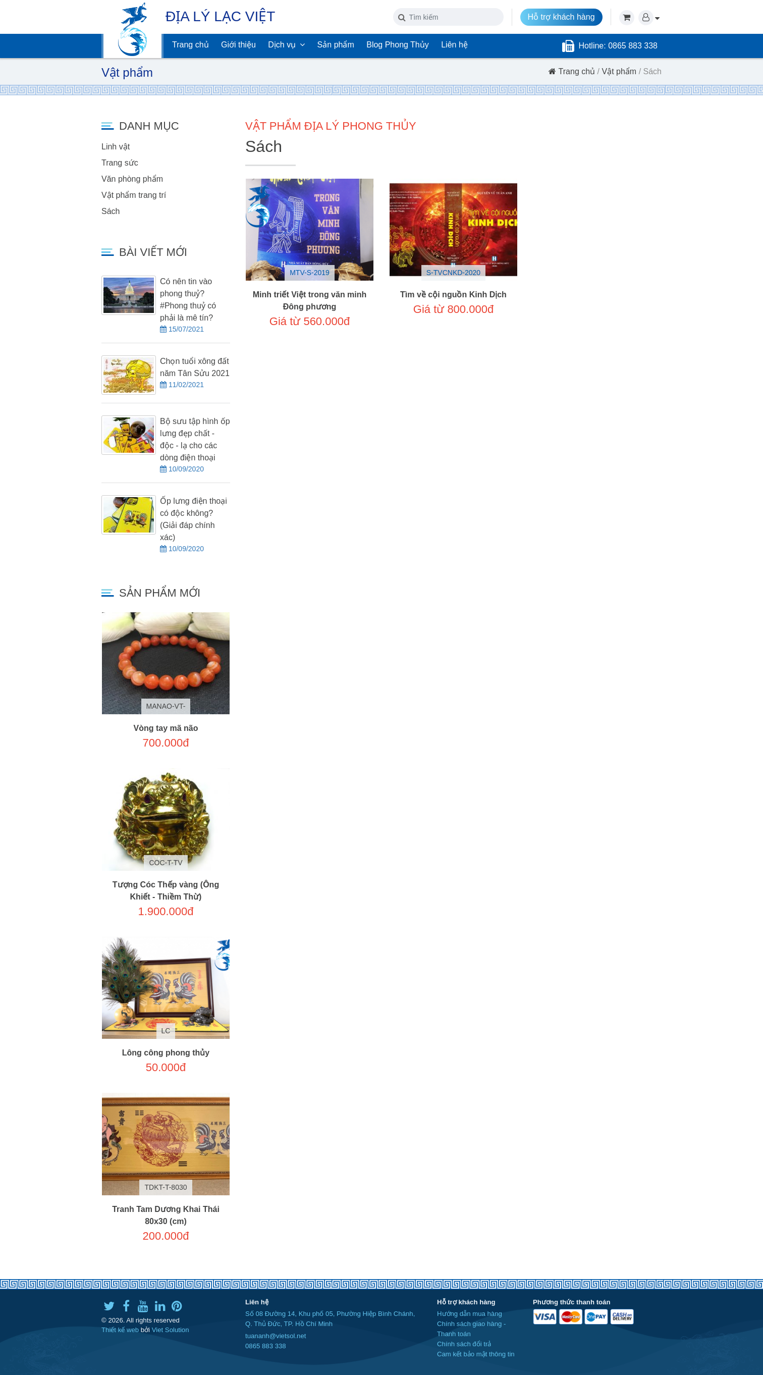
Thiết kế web (120, 1330)
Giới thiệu (238, 44)
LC (166, 1031)
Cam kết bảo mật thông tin (476, 1354)
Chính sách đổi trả (464, 1344)
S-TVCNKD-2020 (453, 273)
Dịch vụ (286, 44)
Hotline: (593, 45)
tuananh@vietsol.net (275, 1336)
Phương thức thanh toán (571, 1302)
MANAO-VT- (166, 706)
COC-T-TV (165, 863)
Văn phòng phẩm (132, 179)
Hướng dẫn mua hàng (469, 1313)
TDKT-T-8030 (165, 1187)
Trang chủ (190, 44)
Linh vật (115, 146)
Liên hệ (454, 44)
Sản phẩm (335, 44)
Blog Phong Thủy (397, 44)
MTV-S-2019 (310, 273)
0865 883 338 (265, 1346)
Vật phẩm (619, 71)
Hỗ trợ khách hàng (561, 17)
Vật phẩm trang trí (133, 195)
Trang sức (119, 162)
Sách (110, 211)
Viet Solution (170, 1330)
